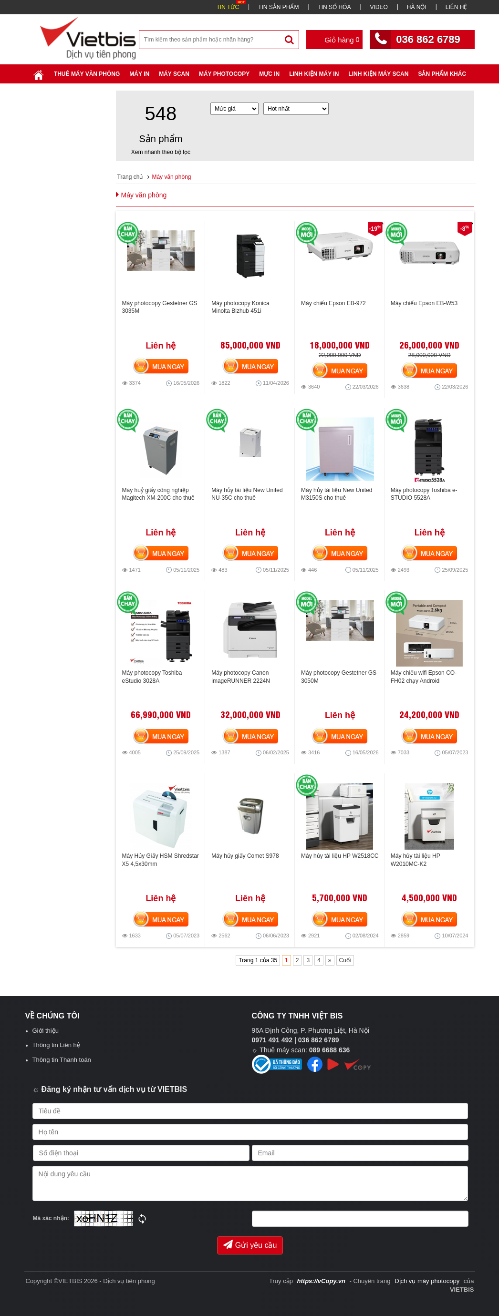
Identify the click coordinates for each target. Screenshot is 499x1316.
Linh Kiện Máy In (314, 74)
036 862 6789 (428, 39)
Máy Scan (174, 74)
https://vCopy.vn (321, 1281)
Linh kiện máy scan (378, 74)
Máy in (139, 74)
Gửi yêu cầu (250, 1244)
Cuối (345, 960)
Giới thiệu (45, 1030)
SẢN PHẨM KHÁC (442, 74)
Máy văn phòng (171, 177)
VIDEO (378, 7)
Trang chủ (130, 177)
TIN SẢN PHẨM (278, 7)
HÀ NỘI (416, 7)
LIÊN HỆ (457, 7)
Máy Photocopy (224, 74)
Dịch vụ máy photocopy (428, 1281)
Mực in (269, 74)
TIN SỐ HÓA (334, 7)
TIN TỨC (228, 7)
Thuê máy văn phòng (87, 74)
